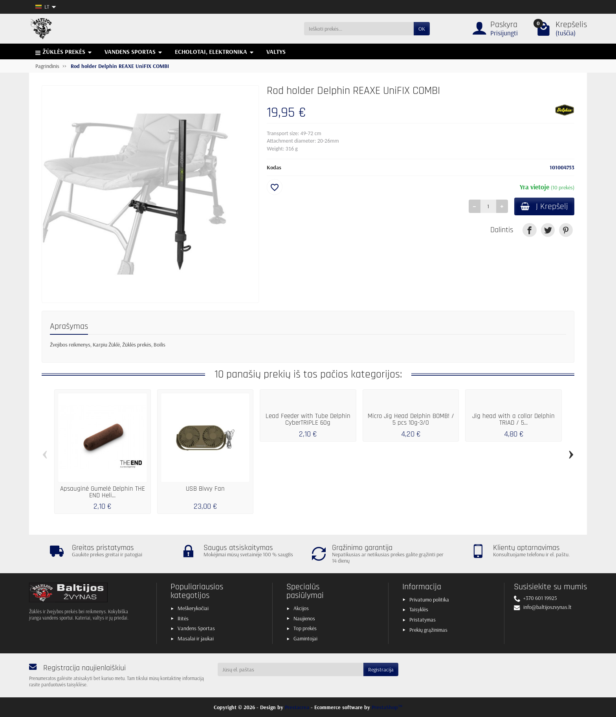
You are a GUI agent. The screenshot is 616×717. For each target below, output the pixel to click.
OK (421, 28)
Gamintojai (305, 638)
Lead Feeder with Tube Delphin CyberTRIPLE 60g (308, 419)
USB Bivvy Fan (205, 488)
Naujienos (304, 618)
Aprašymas (69, 326)
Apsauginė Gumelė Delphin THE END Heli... (102, 492)
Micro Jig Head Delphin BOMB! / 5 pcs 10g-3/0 (411, 419)
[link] (529, 230)
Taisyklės (418, 609)
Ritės (183, 618)
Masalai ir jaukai (196, 638)
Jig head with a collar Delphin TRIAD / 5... (513, 419)
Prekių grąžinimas (428, 629)
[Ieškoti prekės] (359, 28)
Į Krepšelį (544, 206)
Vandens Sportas (196, 628)
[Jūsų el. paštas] (290, 669)
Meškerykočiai (193, 608)
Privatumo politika (429, 599)
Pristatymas (422, 619)
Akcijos (301, 608)
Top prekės (305, 628)
